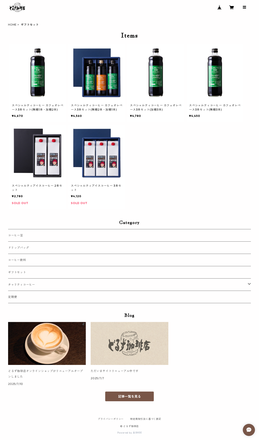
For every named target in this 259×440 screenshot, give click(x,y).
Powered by (129, 432)
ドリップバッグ (18, 247)
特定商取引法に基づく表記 (145, 418)
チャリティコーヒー (21, 284)
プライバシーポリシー (111, 418)
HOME (12, 24)
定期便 (12, 297)
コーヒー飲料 (17, 260)
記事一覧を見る (129, 396)
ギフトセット (17, 272)
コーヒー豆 (15, 235)
